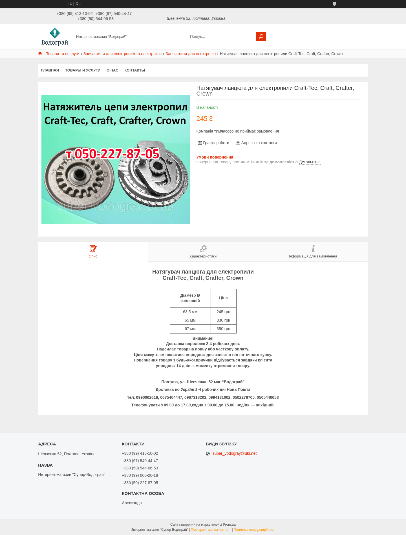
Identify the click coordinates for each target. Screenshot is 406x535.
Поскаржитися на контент (211, 530)
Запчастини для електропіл (191, 53)
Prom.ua (229, 525)
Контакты (135, 70)
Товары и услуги (82, 70)
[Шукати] (261, 36)
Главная (50, 70)
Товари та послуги (62, 53)
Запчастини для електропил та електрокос (122, 53)
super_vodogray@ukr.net (235, 453)
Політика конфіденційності (254, 530)
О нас (112, 70)
